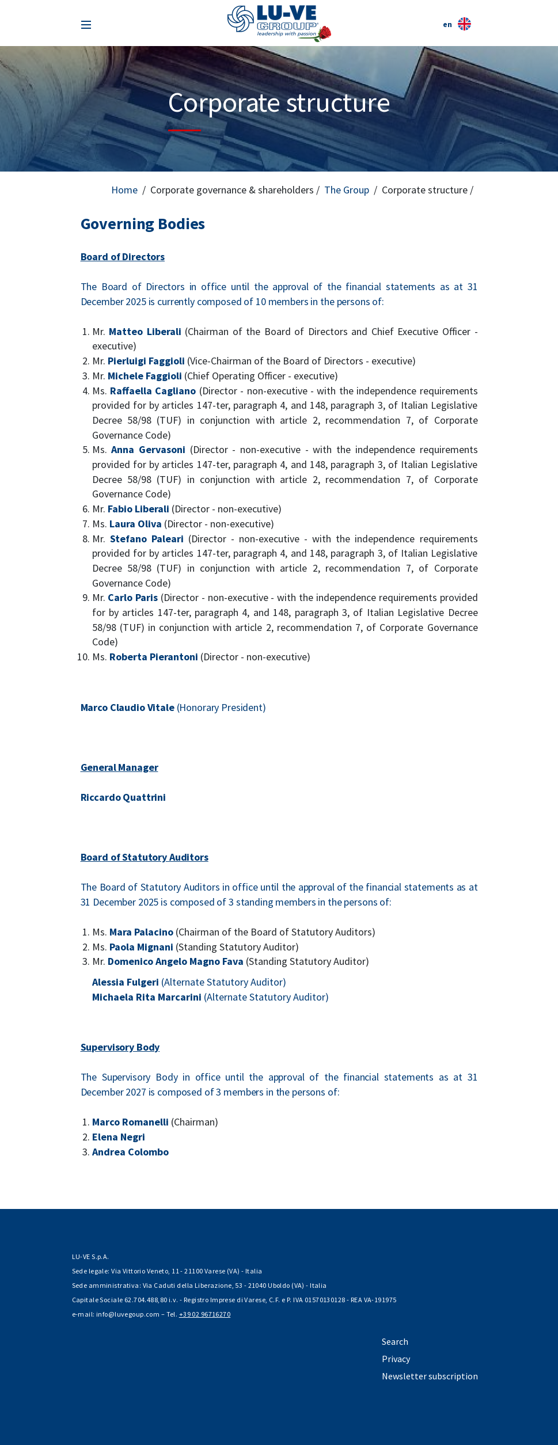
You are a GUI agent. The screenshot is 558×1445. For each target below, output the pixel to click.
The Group (346, 189)
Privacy (396, 1358)
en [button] (457, 24)
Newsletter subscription (430, 1376)
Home (124, 189)
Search (395, 1341)
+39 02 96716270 (204, 1314)
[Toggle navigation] (86, 23)
